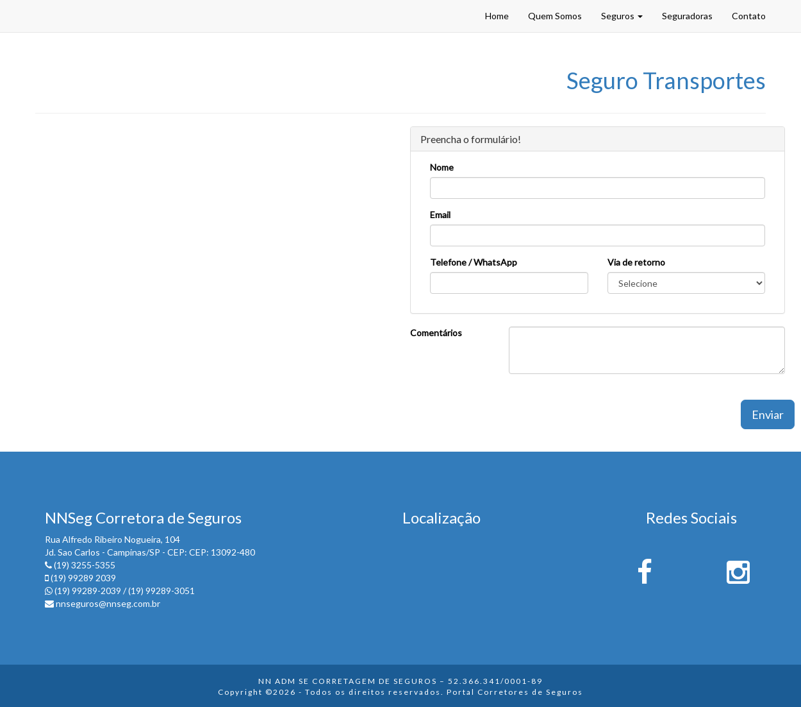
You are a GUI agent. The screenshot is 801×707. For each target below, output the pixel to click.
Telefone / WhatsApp (473, 262)
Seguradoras (687, 15)
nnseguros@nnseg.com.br (108, 603)
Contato (749, 15)
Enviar (768, 414)
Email (440, 214)
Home (497, 15)
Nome (442, 167)
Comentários (436, 332)
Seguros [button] (622, 15)
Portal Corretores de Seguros (515, 692)
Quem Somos (555, 15)
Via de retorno (636, 262)
